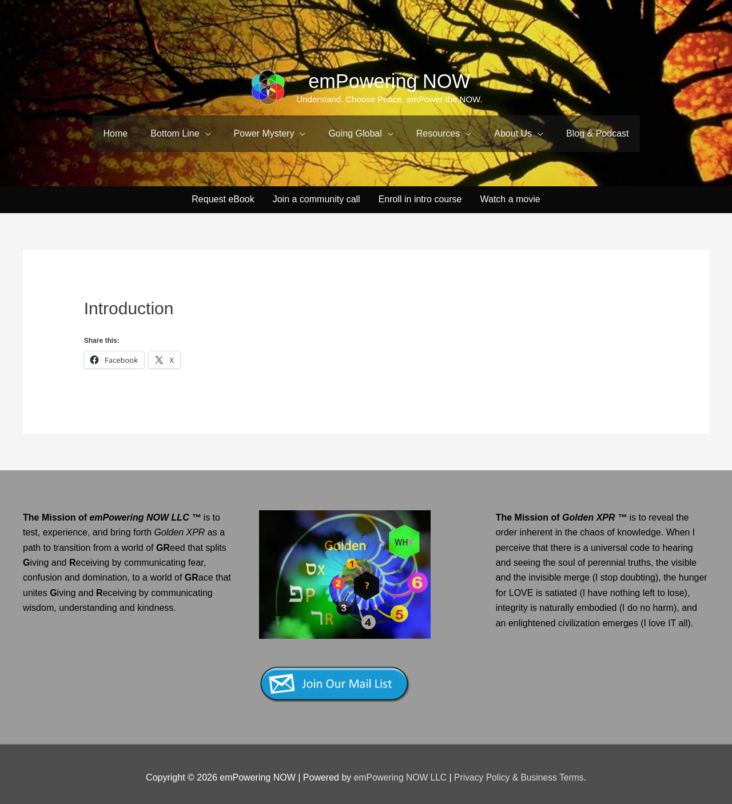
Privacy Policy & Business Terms (519, 771)
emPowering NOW (389, 81)
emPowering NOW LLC (400, 771)
